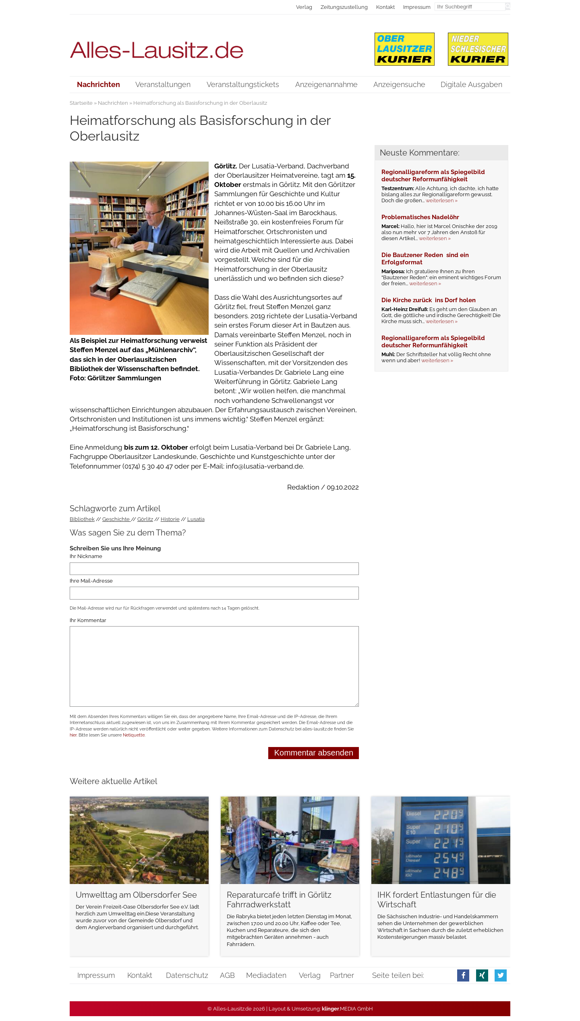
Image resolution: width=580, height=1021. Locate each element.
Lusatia (196, 519)
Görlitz (145, 519)
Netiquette (134, 735)
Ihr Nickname (86, 557)
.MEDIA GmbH (347, 1009)
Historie (170, 519)
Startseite (81, 103)
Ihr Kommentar (88, 620)
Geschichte (116, 519)
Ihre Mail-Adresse (91, 581)
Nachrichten (113, 103)
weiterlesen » (442, 200)
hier (73, 735)
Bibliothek (82, 519)
